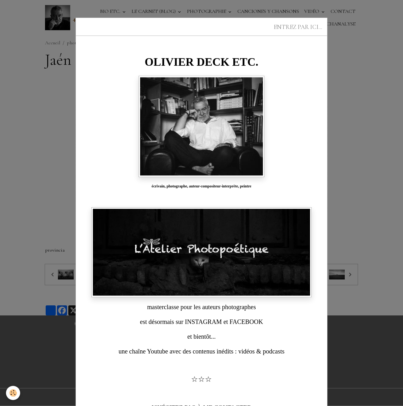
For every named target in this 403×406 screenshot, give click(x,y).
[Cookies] (13, 393)
